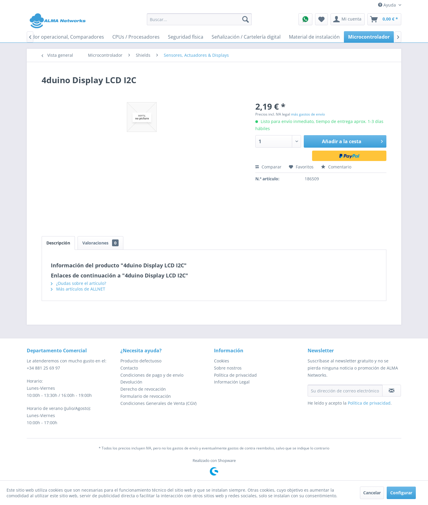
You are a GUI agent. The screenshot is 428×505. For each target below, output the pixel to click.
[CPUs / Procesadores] (136, 36)
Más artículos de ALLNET (78, 289)
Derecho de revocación (143, 389)
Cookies (221, 361)
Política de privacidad (235, 375)
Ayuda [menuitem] (387, 5)
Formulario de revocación (145, 396)
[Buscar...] (199, 19)
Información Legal (232, 382)
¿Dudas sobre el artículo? (78, 283)
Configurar (401, 492)
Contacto (129, 368)
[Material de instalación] (314, 36)
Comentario (336, 167)
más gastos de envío (308, 114)
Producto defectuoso (140, 361)
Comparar (268, 167)
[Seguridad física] (185, 36)
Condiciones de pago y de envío (151, 375)
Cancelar (372, 492)
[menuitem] (199, 19)
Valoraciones (100, 242)
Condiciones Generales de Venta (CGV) (158, 403)
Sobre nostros (228, 368)
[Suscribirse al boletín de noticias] (391, 391)
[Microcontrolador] (369, 36)
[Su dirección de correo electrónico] (345, 391)
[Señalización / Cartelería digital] (246, 36)
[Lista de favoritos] (321, 19)
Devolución (131, 382)
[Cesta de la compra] (384, 19)
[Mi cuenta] (348, 19)
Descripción (58, 243)
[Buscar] (245, 19)
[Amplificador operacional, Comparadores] (57, 36)
